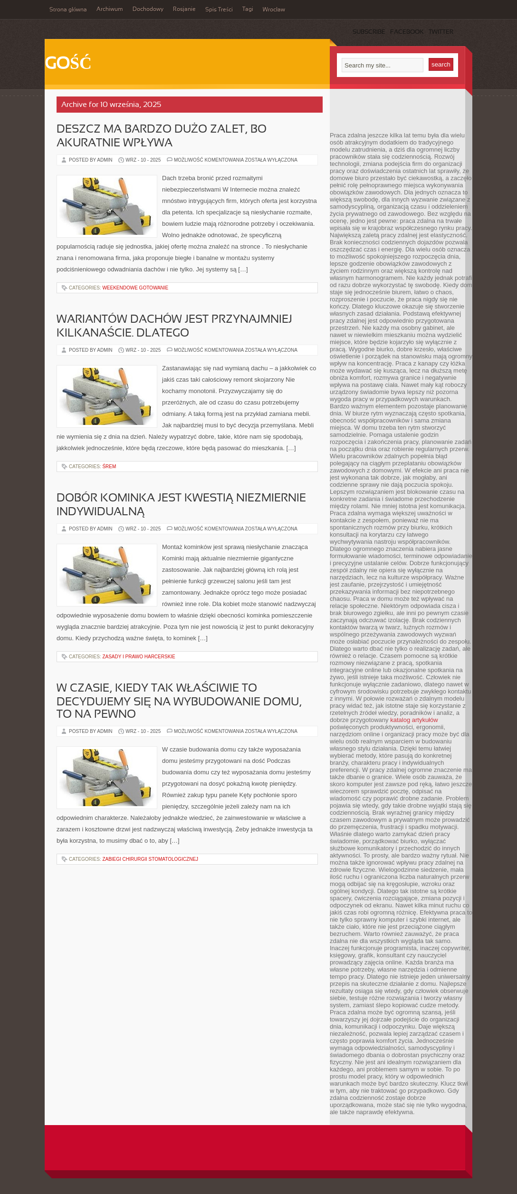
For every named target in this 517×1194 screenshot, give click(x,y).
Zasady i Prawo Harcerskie (138, 656)
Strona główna (68, 10)
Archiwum (109, 9)
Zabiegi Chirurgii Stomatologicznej (150, 859)
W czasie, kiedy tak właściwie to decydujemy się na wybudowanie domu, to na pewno (179, 702)
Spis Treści (219, 10)
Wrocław (274, 10)
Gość (68, 65)
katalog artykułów (414, 719)
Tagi (247, 9)
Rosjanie (184, 9)
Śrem (109, 466)
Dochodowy (148, 9)
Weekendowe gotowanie (135, 287)
